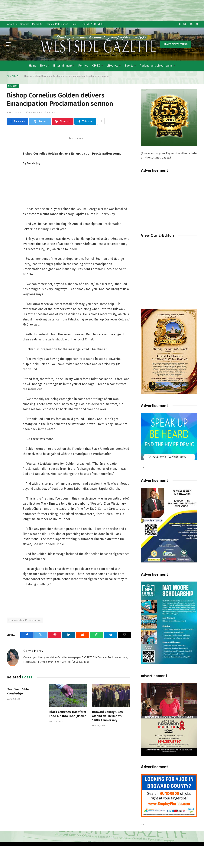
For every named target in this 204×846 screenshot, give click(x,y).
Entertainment (62, 65)
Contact (24, 24)
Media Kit (37, 24)
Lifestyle (112, 65)
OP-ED (96, 65)
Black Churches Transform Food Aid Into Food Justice (67, 714)
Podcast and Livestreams (156, 65)
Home (32, 65)
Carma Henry (33, 651)
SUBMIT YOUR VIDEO (93, 24)
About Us (12, 24)
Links (73, 24)
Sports (129, 65)
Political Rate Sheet (57, 24)
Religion (13, 86)
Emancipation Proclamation (24, 620)
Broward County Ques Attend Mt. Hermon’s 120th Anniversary (107, 716)
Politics (83, 65)
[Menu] (8, 44)
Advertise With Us (176, 44)
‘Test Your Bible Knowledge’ (18, 691)
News (43, 65)
